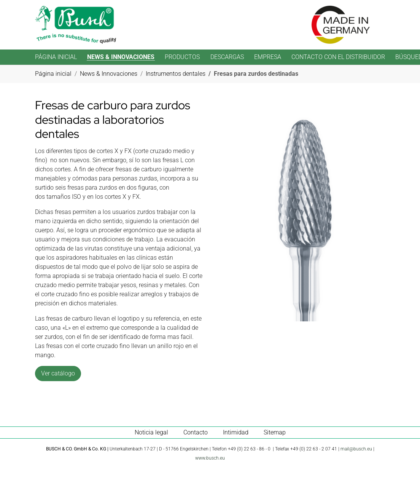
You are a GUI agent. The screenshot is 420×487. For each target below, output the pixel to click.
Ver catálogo (58, 373)
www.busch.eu (210, 458)
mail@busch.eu (356, 449)
